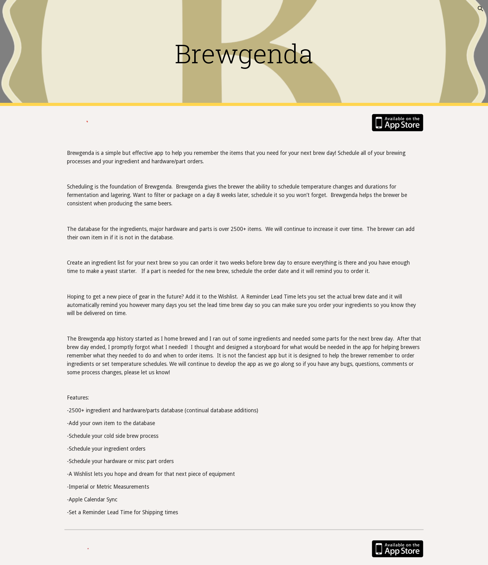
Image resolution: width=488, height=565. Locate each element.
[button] (480, 8)
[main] (244, 53)
